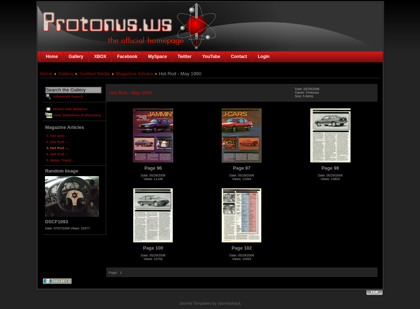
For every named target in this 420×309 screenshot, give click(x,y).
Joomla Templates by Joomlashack (209, 303)
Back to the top (374, 292)
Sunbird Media (94, 73)
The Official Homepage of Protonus (99, 22)
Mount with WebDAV (70, 109)
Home (46, 73)
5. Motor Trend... (59, 160)
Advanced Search (68, 96)
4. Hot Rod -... (57, 154)
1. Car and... (56, 136)
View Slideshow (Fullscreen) (77, 115)
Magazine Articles (134, 73)
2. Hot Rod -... (57, 142)
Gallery (65, 73)
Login (264, 56)
